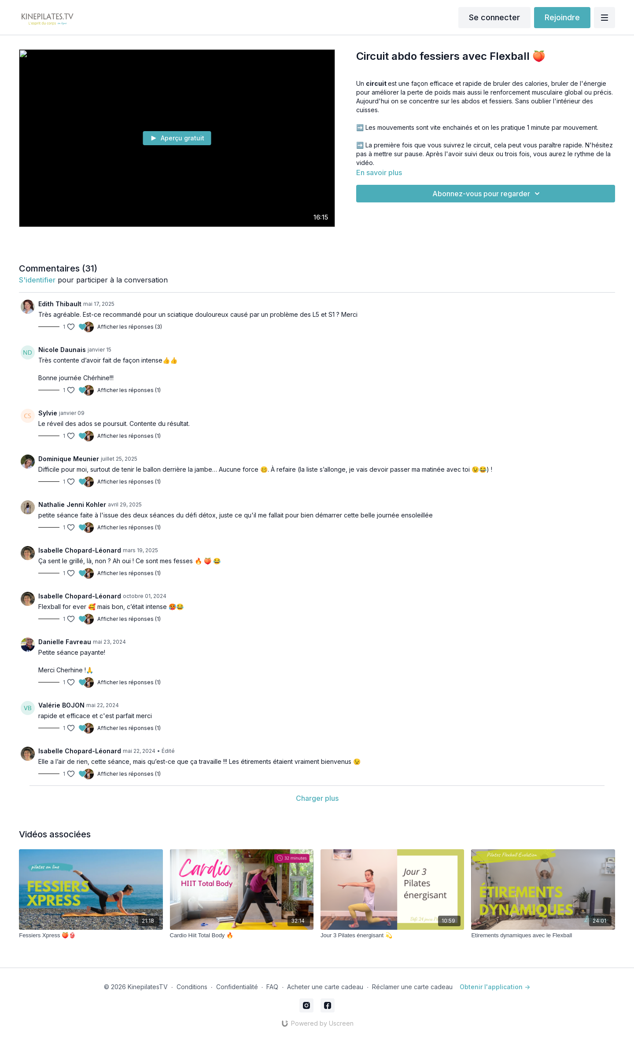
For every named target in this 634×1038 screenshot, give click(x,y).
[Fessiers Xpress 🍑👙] (90, 935)
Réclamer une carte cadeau (412, 986)
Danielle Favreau (64, 642)
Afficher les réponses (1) (129, 390)
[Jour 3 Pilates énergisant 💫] (392, 935)
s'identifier (37, 279)
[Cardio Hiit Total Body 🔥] (241, 935)
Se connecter (494, 17)
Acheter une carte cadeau (325, 986)
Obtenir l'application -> (495, 986)
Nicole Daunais (62, 349)
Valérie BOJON (61, 705)
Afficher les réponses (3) (129, 326)
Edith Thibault (59, 304)
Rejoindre (562, 17)
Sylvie (47, 413)
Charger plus (317, 798)
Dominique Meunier (68, 458)
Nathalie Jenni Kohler (72, 504)
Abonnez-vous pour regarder (487, 193)
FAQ (272, 986)
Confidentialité (237, 986)
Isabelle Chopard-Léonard (79, 550)
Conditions (192, 986)
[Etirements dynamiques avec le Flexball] (543, 935)
